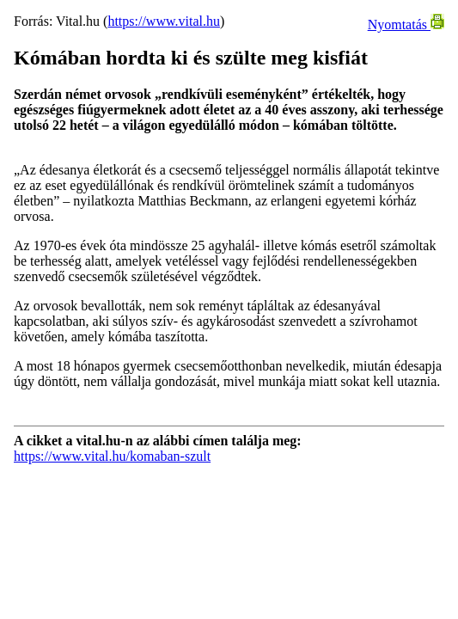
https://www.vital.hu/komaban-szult (112, 456)
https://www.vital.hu (163, 21)
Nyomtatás (406, 24)
